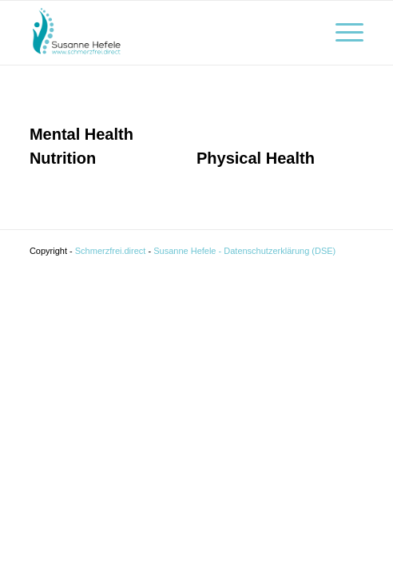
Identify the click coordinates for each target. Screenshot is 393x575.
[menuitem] (341, 33)
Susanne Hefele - (187, 251)
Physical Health (255, 158)
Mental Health (81, 134)
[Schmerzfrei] (163, 33)
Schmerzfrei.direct (112, 251)
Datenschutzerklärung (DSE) (279, 251)
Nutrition (63, 158)
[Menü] (341, 33)
